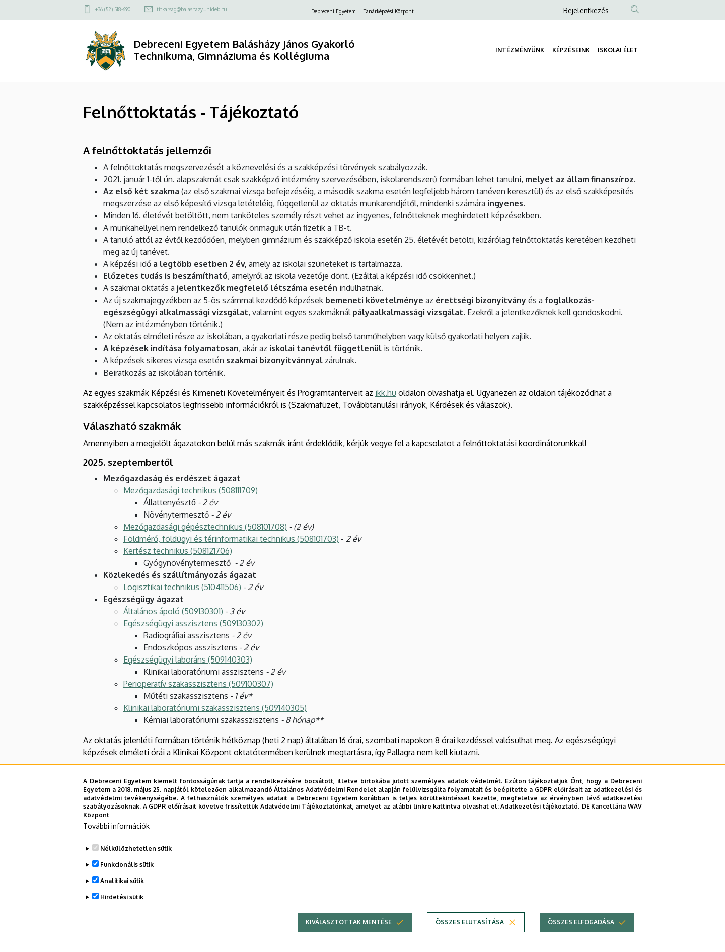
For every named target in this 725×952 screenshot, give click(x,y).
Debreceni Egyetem (333, 11)
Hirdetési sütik (121, 916)
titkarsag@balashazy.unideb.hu (192, 9)
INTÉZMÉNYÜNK (519, 50)
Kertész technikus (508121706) (177, 551)
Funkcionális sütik (127, 884)
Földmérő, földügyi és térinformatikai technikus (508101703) (231, 539)
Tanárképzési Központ (389, 11)
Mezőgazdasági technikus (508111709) (190, 490)
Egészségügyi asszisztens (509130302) (193, 623)
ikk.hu (385, 393)
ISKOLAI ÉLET (618, 50)
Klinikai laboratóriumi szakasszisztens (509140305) (215, 708)
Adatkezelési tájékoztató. (539, 826)
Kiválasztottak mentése (349, 941)
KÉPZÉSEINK (571, 50)
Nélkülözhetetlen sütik (136, 868)
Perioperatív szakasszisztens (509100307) (198, 684)
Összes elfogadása (581, 941)
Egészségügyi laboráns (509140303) (187, 659)
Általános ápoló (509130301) (173, 611)
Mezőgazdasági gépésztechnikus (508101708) (205, 527)
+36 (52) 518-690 (112, 9)
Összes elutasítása (470, 941)
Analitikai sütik (122, 900)
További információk (116, 845)
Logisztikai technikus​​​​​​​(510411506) (182, 587)
